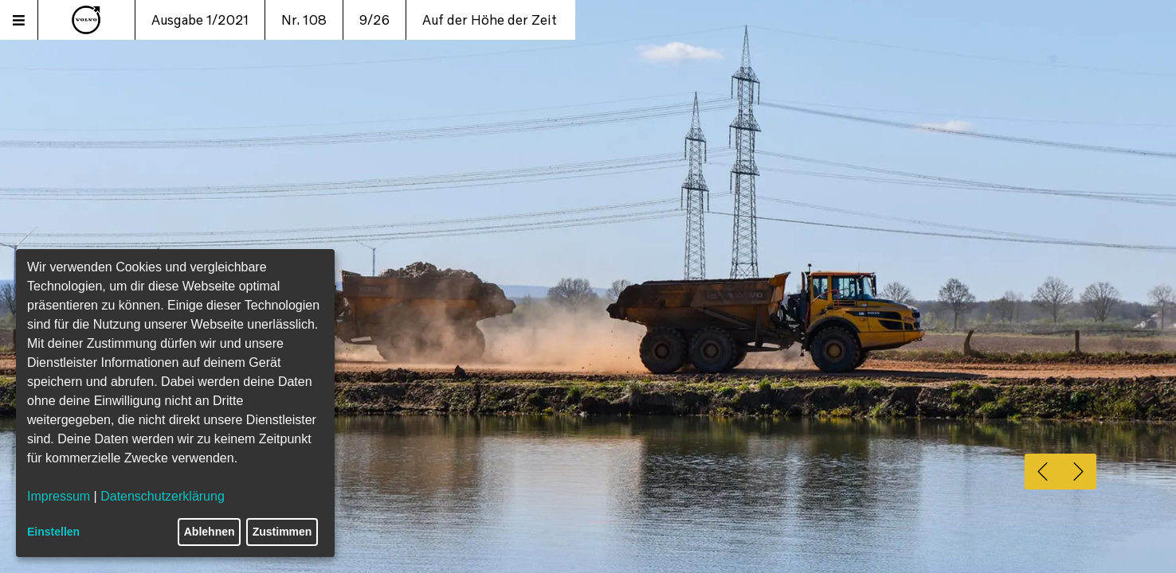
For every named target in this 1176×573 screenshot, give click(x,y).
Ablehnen (209, 531)
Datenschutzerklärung (162, 496)
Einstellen (53, 531)
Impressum (58, 496)
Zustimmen (282, 531)
